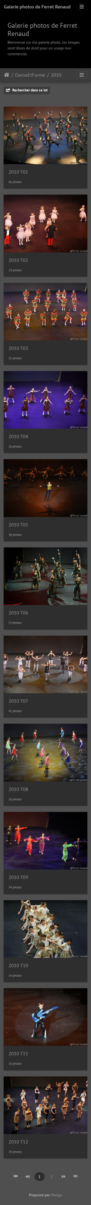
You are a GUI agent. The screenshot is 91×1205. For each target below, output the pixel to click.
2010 (56, 75)
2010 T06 (18, 613)
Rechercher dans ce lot (27, 90)
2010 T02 (18, 260)
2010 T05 (18, 525)
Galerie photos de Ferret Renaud (37, 7)
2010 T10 (18, 965)
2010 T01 (18, 172)
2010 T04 (18, 436)
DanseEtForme (30, 75)
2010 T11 (18, 1053)
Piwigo (56, 1194)
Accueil (6, 75)
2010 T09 (18, 877)
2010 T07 (18, 701)
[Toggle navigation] (81, 6)
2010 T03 (18, 348)
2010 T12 (18, 1142)
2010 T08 (18, 789)
